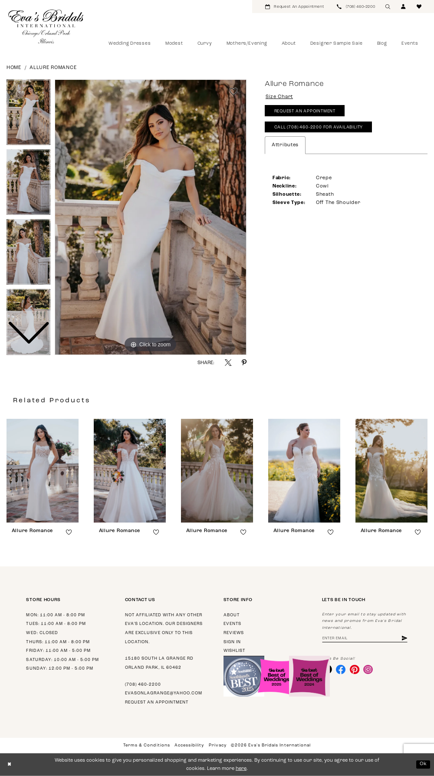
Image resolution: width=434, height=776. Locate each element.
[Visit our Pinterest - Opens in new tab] (354, 669)
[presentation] (43, 471)
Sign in (232, 642)
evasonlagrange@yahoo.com (163, 693)
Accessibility (189, 745)
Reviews (234, 633)
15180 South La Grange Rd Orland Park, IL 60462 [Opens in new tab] (159, 663)
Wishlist (234, 651)
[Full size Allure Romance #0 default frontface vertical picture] (150, 217)
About (232, 615)
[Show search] (388, 6)
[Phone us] (356, 6)
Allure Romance (53, 68)
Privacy (218, 745)
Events (232, 624)
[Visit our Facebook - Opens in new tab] (340, 669)
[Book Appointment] (294, 6)
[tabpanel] (150, 217)
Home (14, 68)
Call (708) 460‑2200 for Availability (318, 127)
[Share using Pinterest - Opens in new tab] (244, 362)
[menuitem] (294, 6)
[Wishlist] (419, 6)
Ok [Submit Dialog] (423, 764)
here (241, 768)
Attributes (285, 145)
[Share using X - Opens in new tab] (228, 362)
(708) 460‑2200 (143, 685)
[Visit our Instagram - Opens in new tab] (368, 669)
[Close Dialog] (9, 764)
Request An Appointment (304, 111)
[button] (403, 6)
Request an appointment (156, 702)
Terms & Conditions (146, 745)
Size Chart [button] (279, 97)
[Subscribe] (404, 639)
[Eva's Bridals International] (46, 26)
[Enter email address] (365, 639)
